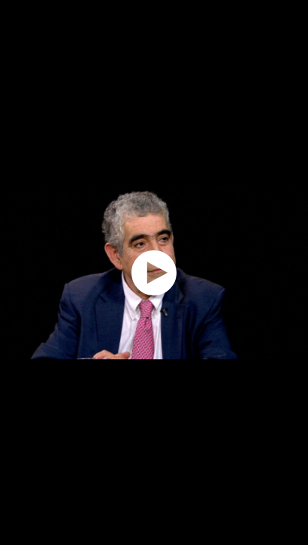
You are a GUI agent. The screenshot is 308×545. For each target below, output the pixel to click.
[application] (154, 272)
